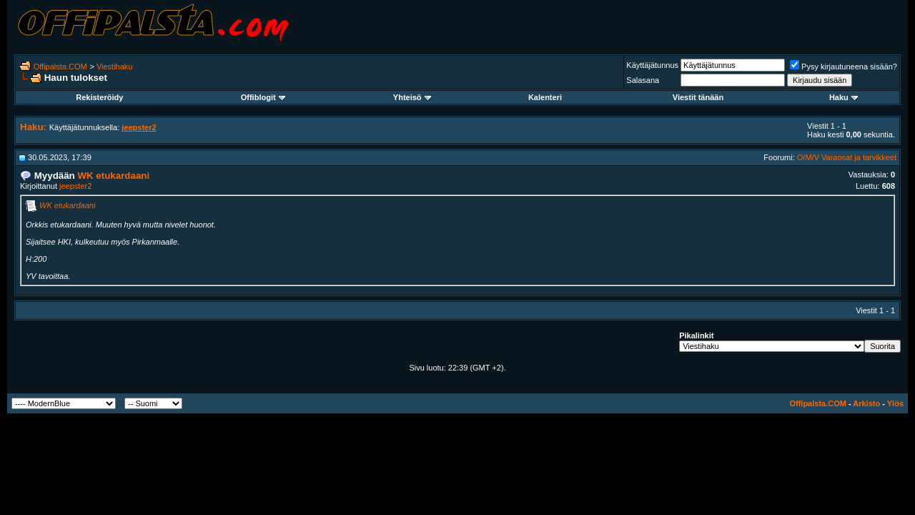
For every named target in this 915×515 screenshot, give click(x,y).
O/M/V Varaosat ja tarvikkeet (846, 157)
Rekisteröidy (99, 97)
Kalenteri (545, 97)
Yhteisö (412, 97)
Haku (843, 97)
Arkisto (866, 403)
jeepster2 (75, 186)
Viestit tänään (698, 97)
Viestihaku (115, 66)
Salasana (642, 80)
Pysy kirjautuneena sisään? (843, 66)
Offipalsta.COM (60, 66)
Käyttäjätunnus (652, 65)
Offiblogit (263, 97)
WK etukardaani (67, 205)
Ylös (895, 403)
